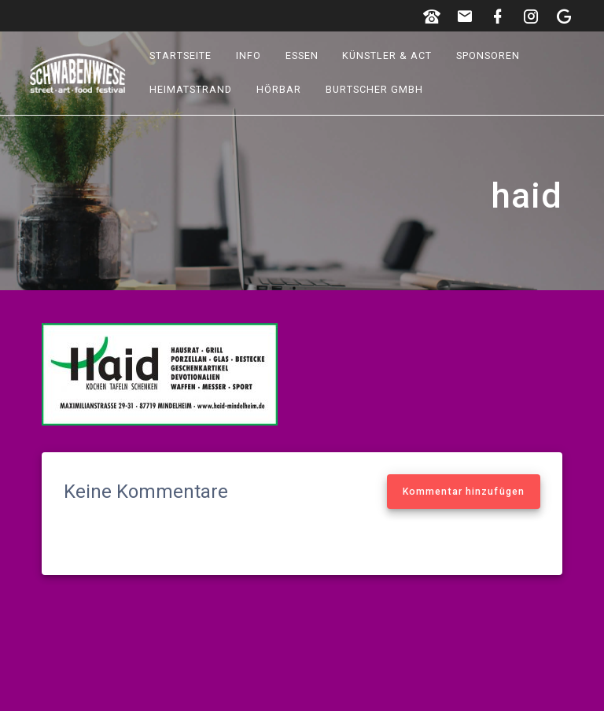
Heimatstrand (191, 89)
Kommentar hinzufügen (464, 491)
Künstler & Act (388, 55)
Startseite (181, 55)
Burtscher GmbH (374, 89)
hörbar (278, 89)
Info (248, 55)
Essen (302, 55)
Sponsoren (488, 55)
